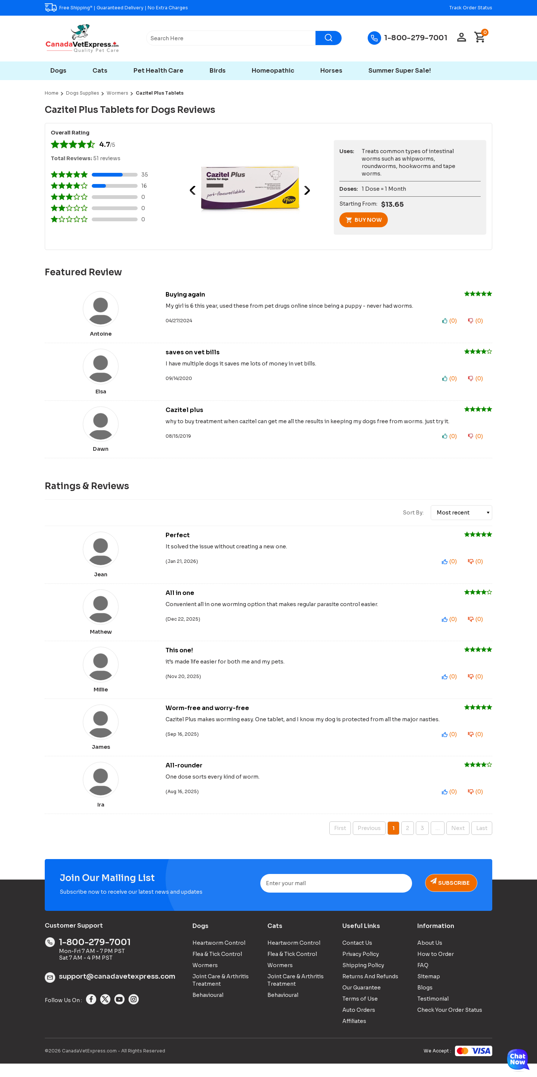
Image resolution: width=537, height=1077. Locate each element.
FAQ (422, 978)
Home (52, 93)
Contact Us (357, 956)
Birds (218, 71)
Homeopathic (273, 71)
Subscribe (452, 896)
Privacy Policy (360, 967)
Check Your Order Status (449, 1023)
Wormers (117, 93)
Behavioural (207, 1008)
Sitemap (428, 989)
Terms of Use (360, 1011)
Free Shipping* (75, 7)
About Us (429, 956)
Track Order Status (470, 7)
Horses (331, 71)
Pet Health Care (158, 71)
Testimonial (433, 1011)
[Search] (328, 38)
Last (481, 841)
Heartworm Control (218, 956)
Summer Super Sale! (399, 71)
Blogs (425, 1000)
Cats (99, 71)
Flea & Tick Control (217, 967)
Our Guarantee (361, 1000)
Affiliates (354, 1034)
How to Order (435, 967)
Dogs (58, 71)
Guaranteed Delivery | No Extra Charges (142, 7)
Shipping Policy (363, 978)
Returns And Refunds (370, 989)
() (453, 320)
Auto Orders (358, 1023)
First (340, 841)
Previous (194, 190)
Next (305, 190)
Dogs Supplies (82, 93)
